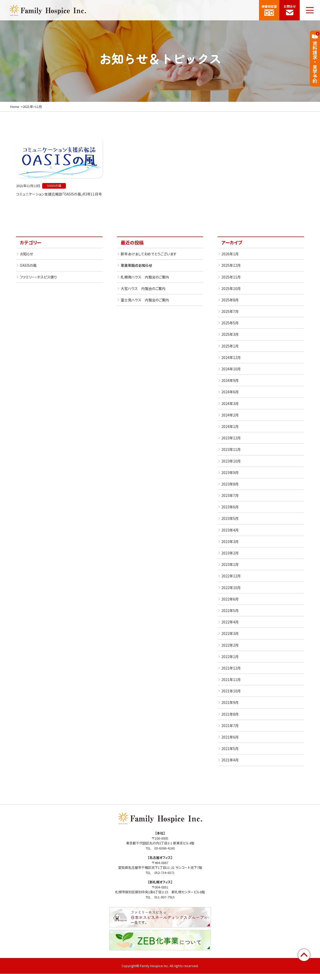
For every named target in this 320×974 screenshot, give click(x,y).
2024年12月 (231, 357)
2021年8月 (230, 714)
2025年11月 (231, 277)
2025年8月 (230, 300)
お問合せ (289, 9)
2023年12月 (231, 438)
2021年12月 (231, 668)
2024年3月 (230, 403)
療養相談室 (269, 10)
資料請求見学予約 (315, 57)
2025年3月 (230, 334)
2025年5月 (230, 323)
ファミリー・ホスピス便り (38, 277)
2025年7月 (230, 311)
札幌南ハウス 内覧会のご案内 (145, 277)
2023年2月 (230, 553)
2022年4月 (230, 622)
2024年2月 (230, 415)
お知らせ (26, 254)
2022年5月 (230, 610)
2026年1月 (230, 254)
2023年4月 (230, 530)
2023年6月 (230, 507)
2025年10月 (231, 288)
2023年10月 (231, 461)
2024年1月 (230, 426)
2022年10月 (231, 587)
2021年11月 (231, 679)
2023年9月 (230, 472)
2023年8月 (230, 484)
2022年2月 (230, 645)
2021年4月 (230, 760)
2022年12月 (231, 576)
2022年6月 (230, 599)
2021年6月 (230, 737)
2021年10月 (231, 691)
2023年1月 (230, 564)
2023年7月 (230, 495)
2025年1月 (230, 346)
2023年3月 (230, 541)
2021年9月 (230, 702)
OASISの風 (28, 265)
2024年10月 (231, 369)
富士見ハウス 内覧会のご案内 (145, 300)
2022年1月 (230, 656)
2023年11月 (231, 449)
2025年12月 (231, 265)
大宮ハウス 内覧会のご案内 (143, 288)
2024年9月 (230, 380)
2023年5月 (230, 518)
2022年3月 (230, 633)
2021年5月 (230, 748)
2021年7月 (230, 725)
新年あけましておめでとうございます (149, 254)
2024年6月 (230, 392)
